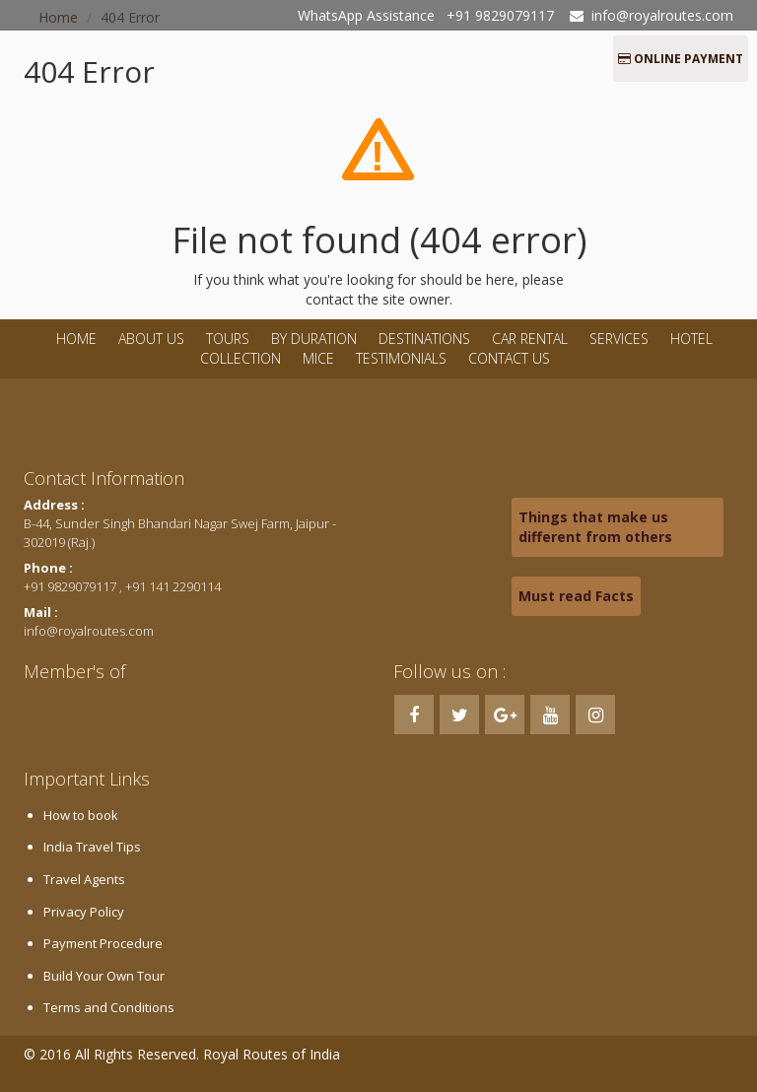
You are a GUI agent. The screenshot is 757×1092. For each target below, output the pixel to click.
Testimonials (401, 358)
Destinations (424, 338)
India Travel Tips (92, 846)
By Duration (316, 338)
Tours (227, 338)
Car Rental (530, 338)
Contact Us (509, 358)
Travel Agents (84, 879)
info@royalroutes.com (662, 15)
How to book (80, 815)
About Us (151, 338)
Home (76, 338)
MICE (318, 358)
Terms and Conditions (108, 1007)
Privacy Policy (83, 912)
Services (619, 338)
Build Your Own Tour (104, 976)
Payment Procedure (103, 943)
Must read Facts (576, 595)
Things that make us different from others (595, 527)
